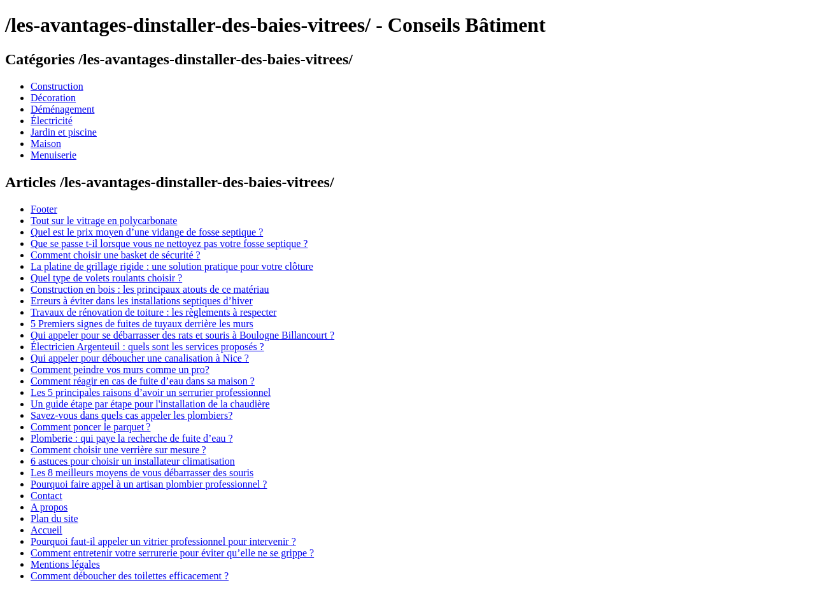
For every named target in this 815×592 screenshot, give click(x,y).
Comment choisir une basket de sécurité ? (116, 255)
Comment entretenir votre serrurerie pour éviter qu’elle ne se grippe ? (172, 552)
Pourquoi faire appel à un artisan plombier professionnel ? (149, 484)
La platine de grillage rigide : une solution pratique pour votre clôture (172, 266)
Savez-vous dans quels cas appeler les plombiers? (131, 415)
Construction (57, 86)
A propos (49, 507)
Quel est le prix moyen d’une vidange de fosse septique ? (147, 232)
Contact (46, 495)
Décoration (53, 97)
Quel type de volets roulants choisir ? (106, 277)
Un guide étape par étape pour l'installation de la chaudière (150, 403)
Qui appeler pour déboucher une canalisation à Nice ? (140, 358)
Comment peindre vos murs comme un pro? (120, 369)
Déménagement (62, 109)
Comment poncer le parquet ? (90, 426)
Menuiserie (53, 155)
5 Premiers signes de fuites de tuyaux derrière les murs (142, 323)
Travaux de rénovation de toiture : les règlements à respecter (153, 312)
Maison (46, 143)
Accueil (46, 530)
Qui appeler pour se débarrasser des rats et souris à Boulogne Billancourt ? (182, 335)
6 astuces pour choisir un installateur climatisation (133, 461)
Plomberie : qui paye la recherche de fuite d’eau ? (132, 438)
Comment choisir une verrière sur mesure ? (118, 449)
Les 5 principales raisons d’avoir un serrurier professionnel (151, 392)
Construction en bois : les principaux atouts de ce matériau (150, 289)
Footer (44, 209)
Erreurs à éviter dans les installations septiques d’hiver (142, 300)
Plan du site (54, 518)
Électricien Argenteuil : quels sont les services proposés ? (147, 346)
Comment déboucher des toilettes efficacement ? (130, 575)
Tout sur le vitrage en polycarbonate (104, 220)
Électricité (52, 120)
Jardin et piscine (64, 132)
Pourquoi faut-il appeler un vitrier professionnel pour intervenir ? (163, 541)
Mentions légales (65, 564)
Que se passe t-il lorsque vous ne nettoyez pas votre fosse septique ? (169, 243)
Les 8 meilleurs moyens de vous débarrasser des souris (142, 472)
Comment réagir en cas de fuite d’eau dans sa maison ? (143, 381)
